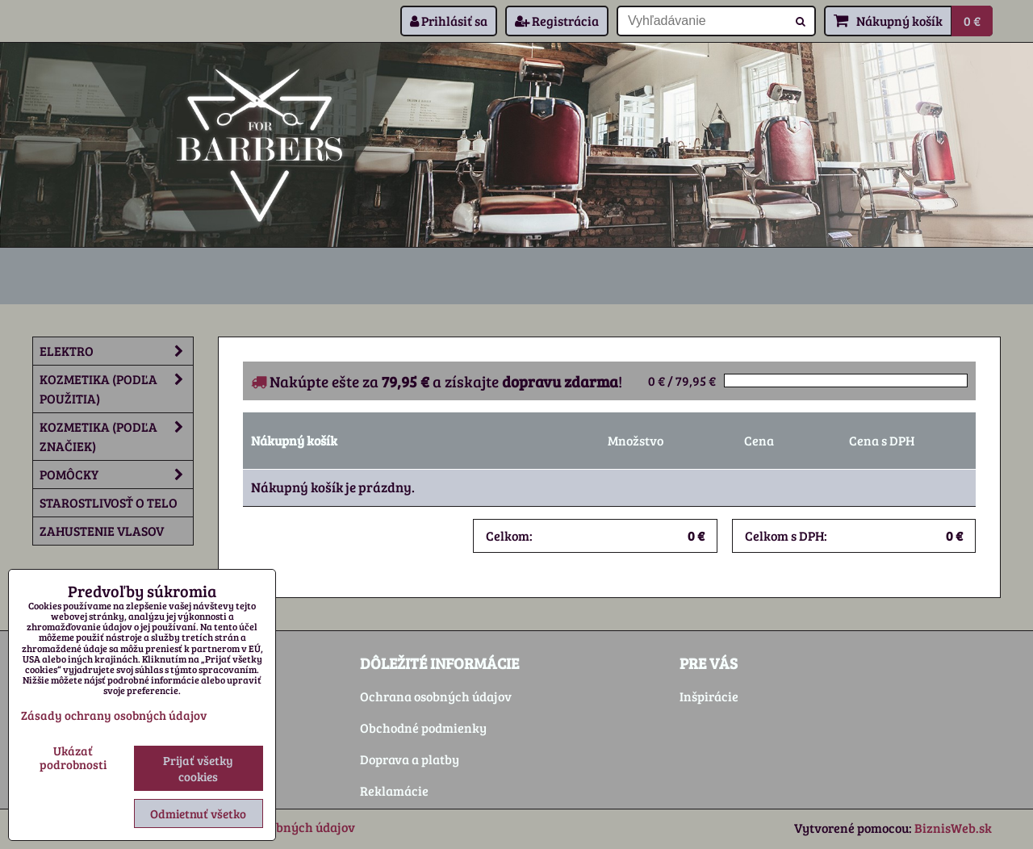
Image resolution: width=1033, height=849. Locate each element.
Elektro (116, 351)
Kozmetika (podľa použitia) (116, 389)
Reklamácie (394, 790)
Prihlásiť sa (448, 20)
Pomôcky (116, 474)
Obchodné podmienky (423, 727)
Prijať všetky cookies (198, 768)
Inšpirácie (709, 696)
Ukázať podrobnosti (73, 757)
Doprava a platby (409, 759)
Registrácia (557, 20)
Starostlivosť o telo (109, 502)
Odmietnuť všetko (198, 813)
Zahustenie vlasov (102, 530)
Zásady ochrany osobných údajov (114, 715)
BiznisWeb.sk (953, 827)
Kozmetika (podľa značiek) (116, 436)
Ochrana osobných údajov (436, 696)
